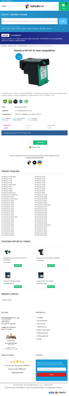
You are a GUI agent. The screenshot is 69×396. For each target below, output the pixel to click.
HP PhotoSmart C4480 (40, 213)
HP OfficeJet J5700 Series (8, 176)
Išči (63, 21)
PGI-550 (18, 28)
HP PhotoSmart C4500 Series (9, 217)
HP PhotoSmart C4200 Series (9, 195)
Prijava (51, 375)
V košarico (40, 142)
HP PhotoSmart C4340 (7, 201)
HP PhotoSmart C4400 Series (42, 205)
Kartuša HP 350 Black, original (11, 281)
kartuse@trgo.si (11, 327)
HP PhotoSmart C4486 (40, 215)
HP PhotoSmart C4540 (7, 219)
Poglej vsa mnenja (17, 372)
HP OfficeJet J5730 (6, 178)
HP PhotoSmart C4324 (40, 199)
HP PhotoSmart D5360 (40, 235)
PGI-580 (29, 28)
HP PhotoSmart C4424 (40, 207)
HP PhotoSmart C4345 (40, 201)
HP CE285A (43, 28)
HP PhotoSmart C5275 (40, 229)
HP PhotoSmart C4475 (7, 213)
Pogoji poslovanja (42, 333)
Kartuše (4, 46)
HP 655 (3, 28)
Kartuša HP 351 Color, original (45, 281)
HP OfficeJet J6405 (39, 185)
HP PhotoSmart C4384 (40, 203)
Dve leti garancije (42, 320)
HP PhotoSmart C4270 (7, 197)
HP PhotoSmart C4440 (40, 209)
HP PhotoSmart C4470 (40, 211)
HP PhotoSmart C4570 (7, 221)
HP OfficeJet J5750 (39, 180)
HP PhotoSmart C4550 (40, 219)
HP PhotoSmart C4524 (40, 217)
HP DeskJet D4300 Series (8, 193)
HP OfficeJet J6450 (39, 189)
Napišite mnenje (6, 300)
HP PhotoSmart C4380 (7, 203)
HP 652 (8, 28)
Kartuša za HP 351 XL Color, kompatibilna (40, 46)
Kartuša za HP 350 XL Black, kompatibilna (48, 258)
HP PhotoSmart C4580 (40, 223)
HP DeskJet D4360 (39, 193)
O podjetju (40, 317)
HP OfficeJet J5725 (39, 176)
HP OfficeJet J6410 (6, 187)
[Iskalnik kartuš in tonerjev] (29, 21)
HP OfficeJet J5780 (6, 183)
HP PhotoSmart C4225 (40, 195)
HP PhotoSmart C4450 (7, 211)
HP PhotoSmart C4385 (7, 205)
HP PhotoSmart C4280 (40, 197)
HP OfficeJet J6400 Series (8, 185)
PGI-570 (24, 28)
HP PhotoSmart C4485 (7, 215)
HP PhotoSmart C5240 (7, 227)
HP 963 (13, 28)
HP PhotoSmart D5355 (7, 235)
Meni (3, 6)
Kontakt (39, 339)
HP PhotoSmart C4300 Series (9, 199)
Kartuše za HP (12, 46)
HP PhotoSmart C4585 (7, 225)
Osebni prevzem (42, 327)
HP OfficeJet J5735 (39, 178)
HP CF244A (35, 28)
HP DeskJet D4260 (39, 191)
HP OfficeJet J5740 (6, 180)
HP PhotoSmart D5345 (40, 233)
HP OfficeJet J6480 (6, 191)
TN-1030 (49, 28)
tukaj (52, 95)
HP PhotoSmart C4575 (7, 223)
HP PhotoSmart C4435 (7, 209)
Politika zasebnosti (42, 336)
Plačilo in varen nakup (43, 330)
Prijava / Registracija (7, 1)
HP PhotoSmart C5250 (40, 227)
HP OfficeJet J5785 (39, 183)
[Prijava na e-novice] (51, 369)
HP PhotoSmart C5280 (7, 231)
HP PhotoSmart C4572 (40, 221)
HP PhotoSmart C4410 (7, 207)
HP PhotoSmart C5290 (40, 231)
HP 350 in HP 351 (22, 46)
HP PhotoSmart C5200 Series (42, 225)
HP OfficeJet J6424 (6, 189)
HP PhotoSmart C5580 (7, 233)
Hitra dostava (41, 324)
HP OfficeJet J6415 (39, 187)
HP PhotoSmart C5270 (7, 229)
